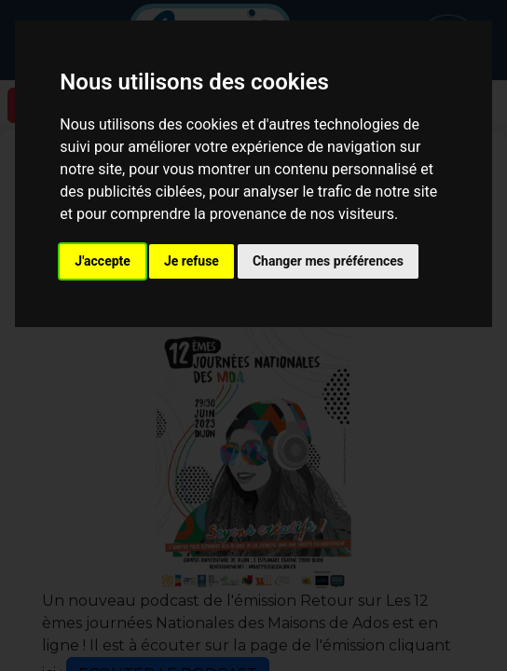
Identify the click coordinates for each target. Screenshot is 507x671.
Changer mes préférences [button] (328, 260)
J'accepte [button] (102, 260)
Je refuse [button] (191, 260)
